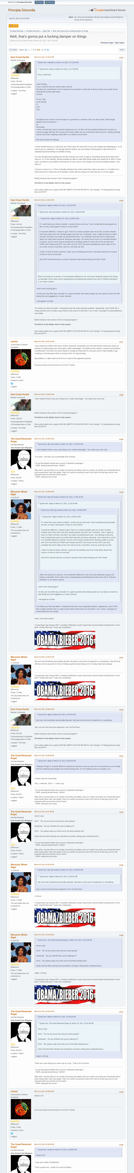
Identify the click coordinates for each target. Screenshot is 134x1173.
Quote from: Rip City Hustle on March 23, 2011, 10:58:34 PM (62, 212)
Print (122, 50)
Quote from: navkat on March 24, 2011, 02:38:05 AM (57, 1150)
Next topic (119, 43)
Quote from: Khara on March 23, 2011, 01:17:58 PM (59, 69)
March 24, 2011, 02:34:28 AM (44, 934)
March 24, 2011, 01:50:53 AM (44, 491)
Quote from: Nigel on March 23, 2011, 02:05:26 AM (57, 761)
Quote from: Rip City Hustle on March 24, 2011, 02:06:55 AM (60, 870)
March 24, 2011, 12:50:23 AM (44, 394)
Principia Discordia (21, 10)
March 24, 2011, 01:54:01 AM (44, 657)
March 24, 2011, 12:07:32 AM (44, 341)
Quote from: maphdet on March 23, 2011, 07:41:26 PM (58, 62)
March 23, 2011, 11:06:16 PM (44, 200)
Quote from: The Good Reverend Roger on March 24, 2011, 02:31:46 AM (65, 940)
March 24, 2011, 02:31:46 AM (44, 811)
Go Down (13, 50)
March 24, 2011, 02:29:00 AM (44, 755)
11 (42, 50)
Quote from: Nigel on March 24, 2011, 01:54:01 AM (57, 715)
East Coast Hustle (20, 57)
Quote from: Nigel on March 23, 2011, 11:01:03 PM (57, 205)
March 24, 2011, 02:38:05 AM (44, 1091)
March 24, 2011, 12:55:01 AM (44, 439)
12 (45, 50)
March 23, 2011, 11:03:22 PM (44, 57)
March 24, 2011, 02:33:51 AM (44, 864)
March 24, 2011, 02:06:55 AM (44, 709)
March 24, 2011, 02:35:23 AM (44, 1011)
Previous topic (107, 43)
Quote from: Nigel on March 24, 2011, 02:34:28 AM (57, 1017)
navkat (14, 341)
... (30, 50)
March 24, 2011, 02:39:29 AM (44, 1144)
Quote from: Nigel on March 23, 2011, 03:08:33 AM (60, 218)
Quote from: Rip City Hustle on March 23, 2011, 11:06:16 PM (60, 497)
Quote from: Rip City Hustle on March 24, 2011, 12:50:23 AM (60, 444)
